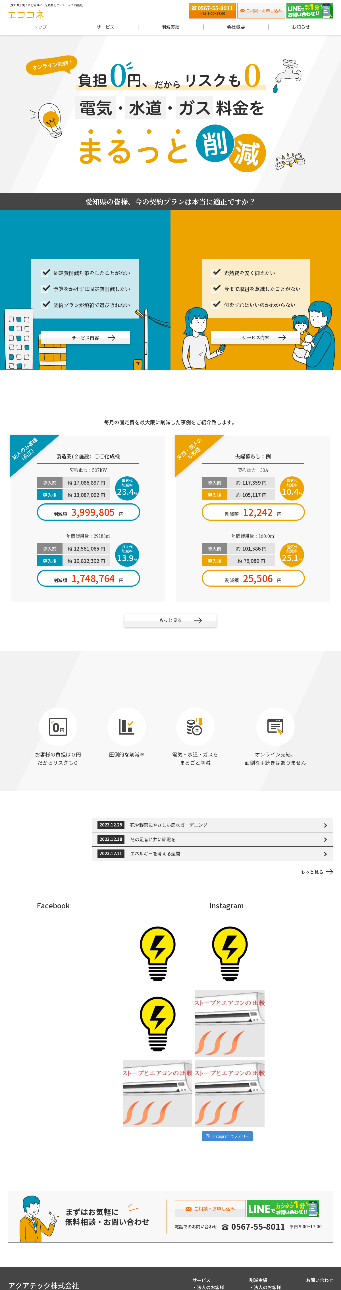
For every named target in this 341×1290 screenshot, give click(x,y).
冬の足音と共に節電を (153, 838)
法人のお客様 (210, 1245)
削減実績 (258, 1238)
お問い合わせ (319, 1238)
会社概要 (236, 26)
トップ (40, 26)
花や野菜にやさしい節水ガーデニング (168, 824)
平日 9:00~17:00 (212, 10)
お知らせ (301, 26)
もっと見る (312, 871)
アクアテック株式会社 (43, 1243)
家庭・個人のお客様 (217, 1252)
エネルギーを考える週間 (155, 853)
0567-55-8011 (258, 1184)
